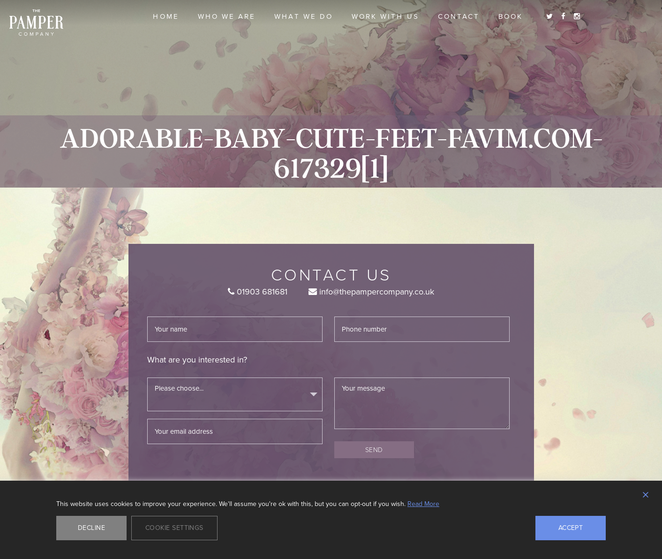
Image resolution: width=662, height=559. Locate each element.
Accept (570, 528)
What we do (303, 16)
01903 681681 (257, 292)
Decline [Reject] (91, 528)
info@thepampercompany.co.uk (371, 292)
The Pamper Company (36, 22)
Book (510, 16)
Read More (423, 504)
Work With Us (385, 16)
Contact (459, 16)
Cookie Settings (174, 528)
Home (166, 16)
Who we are (227, 16)
